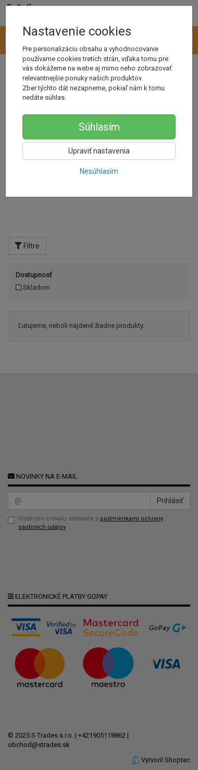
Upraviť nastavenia (99, 151)
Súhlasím (99, 127)
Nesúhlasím (99, 171)
